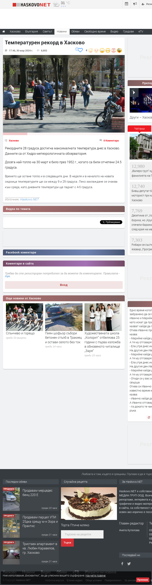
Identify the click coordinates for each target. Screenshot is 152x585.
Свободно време (95, 31)
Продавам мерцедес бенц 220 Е (37, 492)
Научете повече (95, 575)
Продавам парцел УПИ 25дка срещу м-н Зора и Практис (40, 521)
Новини (62, 31)
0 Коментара (111, 140)
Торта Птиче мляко (75, 525)
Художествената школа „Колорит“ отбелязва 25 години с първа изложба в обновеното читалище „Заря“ (103, 342)
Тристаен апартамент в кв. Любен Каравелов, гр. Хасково (40, 548)
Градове (128, 31)
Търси (67, 542)
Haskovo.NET (29, 199)
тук (7, 276)
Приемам (142, 579)
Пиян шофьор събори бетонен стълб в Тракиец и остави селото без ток (63, 337)
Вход (64, 284)
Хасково (14, 140)
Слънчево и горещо (20, 333)
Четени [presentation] (139, 128)
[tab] (139, 130)
